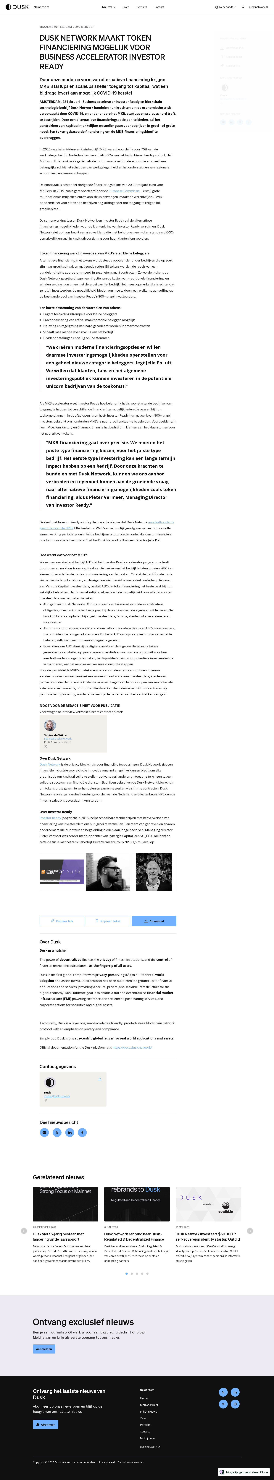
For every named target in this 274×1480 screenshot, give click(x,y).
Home (144, 1398)
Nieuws (107, 7)
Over (126, 7)
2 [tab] (132, 1276)
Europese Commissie (124, 191)
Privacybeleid (107, 1462)
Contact (159, 7)
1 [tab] (126, 1276)
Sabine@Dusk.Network (58, 739)
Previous (24, 1233)
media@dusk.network (57, 1096)
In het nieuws (148, 1411)
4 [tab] (142, 1276)
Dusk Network (50, 765)
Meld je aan (147, 1438)
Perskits (141, 7)
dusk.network (257, 7)
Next (250, 1233)
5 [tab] (147, 1276)
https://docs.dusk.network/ (132, 1047)
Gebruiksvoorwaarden (131, 1462)
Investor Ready (50, 818)
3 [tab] (137, 1276)
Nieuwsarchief (149, 1405)
